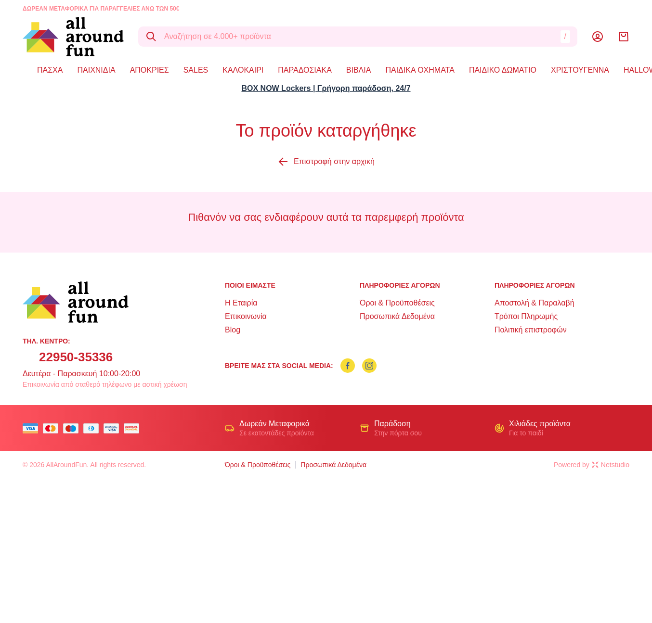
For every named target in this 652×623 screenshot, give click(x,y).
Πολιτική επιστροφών (531, 330)
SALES (196, 70)
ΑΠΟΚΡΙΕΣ (149, 70)
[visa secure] (114, 428)
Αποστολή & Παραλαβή (534, 303)
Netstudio (610, 465)
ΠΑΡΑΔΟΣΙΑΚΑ (305, 70)
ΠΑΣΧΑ (50, 70)
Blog (232, 330)
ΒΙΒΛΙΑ (358, 70)
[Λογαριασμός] (597, 36)
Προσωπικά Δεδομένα (397, 316)
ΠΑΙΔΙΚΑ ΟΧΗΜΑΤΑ (419, 70)
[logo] (73, 36)
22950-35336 (76, 357)
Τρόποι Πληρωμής (526, 316)
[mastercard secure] (134, 428)
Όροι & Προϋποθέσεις (397, 303)
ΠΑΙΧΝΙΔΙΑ (96, 70)
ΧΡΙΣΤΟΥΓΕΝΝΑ (580, 70)
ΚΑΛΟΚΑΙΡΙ (242, 70)
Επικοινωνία (246, 316)
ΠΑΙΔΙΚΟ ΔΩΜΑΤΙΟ (502, 70)
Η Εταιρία (241, 303)
